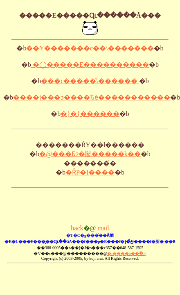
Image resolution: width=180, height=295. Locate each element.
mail (103, 228)
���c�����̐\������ (90, 80)
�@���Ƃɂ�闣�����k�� (90, 153)
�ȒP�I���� (90, 172)
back (77, 228)
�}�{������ (90, 113)
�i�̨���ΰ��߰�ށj (126, 253)
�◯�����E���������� (90, 64)
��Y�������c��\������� (89, 48)
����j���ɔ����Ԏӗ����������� (91, 97)
